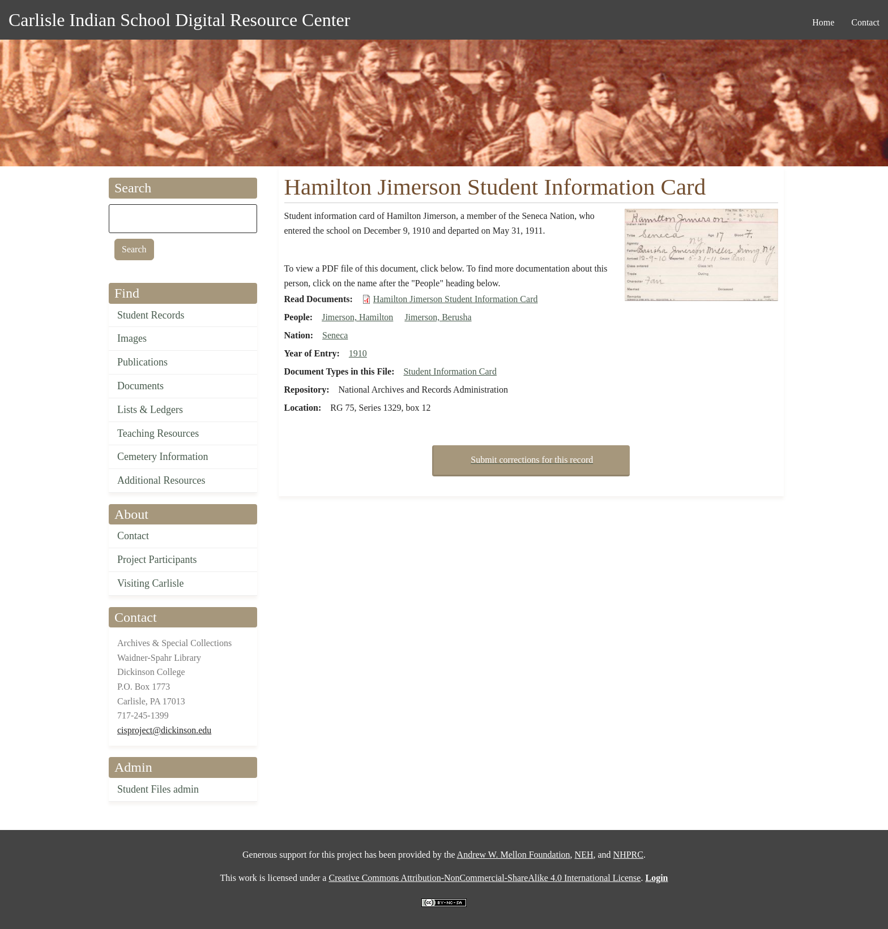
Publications (142, 362)
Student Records (151, 315)
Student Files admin (158, 789)
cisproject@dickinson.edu (164, 730)
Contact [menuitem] (865, 22)
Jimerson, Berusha (437, 317)
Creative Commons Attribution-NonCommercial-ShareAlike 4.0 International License (484, 878)
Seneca (335, 335)
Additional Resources (161, 480)
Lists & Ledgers (150, 409)
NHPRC (628, 854)
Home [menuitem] (823, 22)
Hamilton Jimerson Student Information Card (455, 299)
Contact (133, 535)
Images (132, 338)
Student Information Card (449, 371)
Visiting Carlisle (150, 583)
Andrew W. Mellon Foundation (513, 854)
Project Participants (157, 559)
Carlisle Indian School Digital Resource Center (179, 20)
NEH (584, 854)
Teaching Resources (158, 433)
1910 (358, 353)
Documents (140, 386)
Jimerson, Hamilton (357, 317)
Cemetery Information (162, 456)
